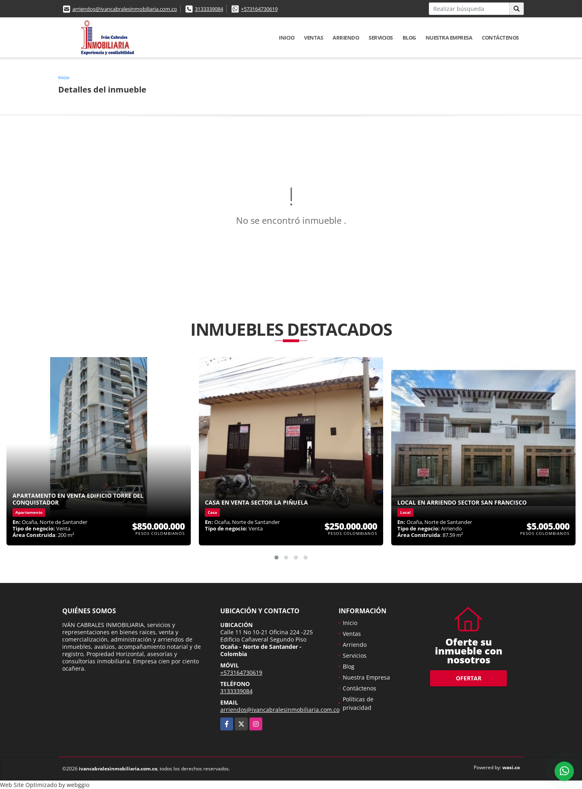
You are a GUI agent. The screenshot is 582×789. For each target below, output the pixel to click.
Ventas (313, 37)
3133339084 (209, 9)
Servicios (381, 37)
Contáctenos (500, 37)
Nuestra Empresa (449, 37)
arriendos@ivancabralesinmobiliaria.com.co (124, 9)
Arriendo (346, 37)
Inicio (286, 37)
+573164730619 (259, 9)
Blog (409, 37)
